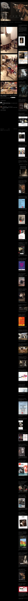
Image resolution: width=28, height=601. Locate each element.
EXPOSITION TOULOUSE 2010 (4, 23)
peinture (9, 98)
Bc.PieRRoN (3, 102)
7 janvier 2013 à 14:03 (10, 106)
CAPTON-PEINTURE (4, 106)
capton (6, 98)
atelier (4, 98)
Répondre (3, 104)
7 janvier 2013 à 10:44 (7, 102)
